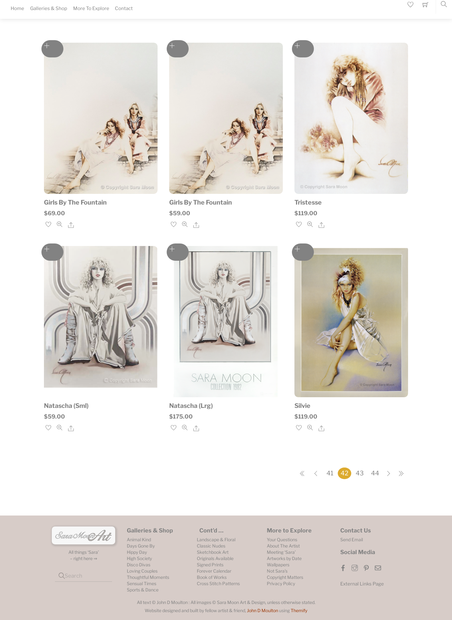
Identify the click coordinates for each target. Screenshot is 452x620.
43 (360, 473)
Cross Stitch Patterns (218, 583)
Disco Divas (138, 564)
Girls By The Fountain (75, 202)
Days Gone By (141, 545)
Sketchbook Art (213, 552)
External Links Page (362, 584)
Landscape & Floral (216, 539)
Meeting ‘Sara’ (281, 552)
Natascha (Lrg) (191, 405)
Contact (124, 8)
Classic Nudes (211, 545)
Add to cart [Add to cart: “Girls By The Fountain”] (52, 48)
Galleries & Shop (48, 8)
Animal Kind (139, 539)
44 (375, 473)
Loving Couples (142, 571)
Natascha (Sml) (66, 405)
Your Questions (282, 539)
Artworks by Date (284, 558)
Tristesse (308, 202)
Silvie (302, 405)
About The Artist (283, 545)
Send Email (351, 539)
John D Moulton (262, 610)
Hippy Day (137, 552)
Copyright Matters (285, 577)
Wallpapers (278, 564)
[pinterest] (366, 567)
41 (329, 473)
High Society (139, 558)
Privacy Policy (281, 583)
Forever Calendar (214, 571)
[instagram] (354, 567)
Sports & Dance (143, 589)
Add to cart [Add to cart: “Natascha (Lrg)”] (178, 252)
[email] (378, 567)
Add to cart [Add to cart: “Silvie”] (303, 252)
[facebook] (343, 567)
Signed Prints (210, 564)
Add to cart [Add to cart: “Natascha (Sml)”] (52, 252)
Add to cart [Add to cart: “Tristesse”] (303, 48)
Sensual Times (141, 583)
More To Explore (91, 8)
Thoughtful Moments (148, 577)
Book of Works (212, 577)
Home (17, 8)
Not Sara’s (277, 571)
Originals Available (215, 558)
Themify (299, 610)
